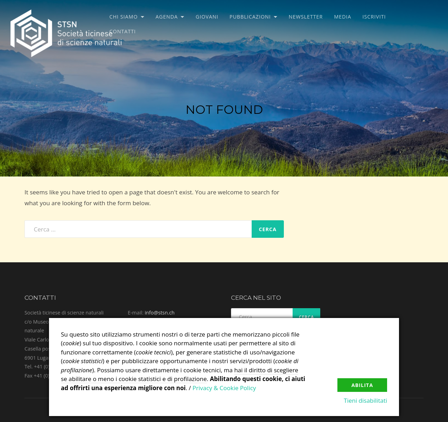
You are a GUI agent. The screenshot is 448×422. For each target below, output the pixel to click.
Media (342, 16)
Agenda (167, 16)
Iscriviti (374, 16)
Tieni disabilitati (365, 400)
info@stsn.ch (159, 312)
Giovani (207, 16)
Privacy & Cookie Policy (224, 388)
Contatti (123, 31)
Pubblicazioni (250, 16)
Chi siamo (124, 16)
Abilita (362, 385)
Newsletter (306, 16)
